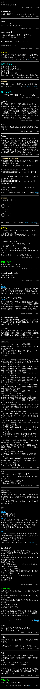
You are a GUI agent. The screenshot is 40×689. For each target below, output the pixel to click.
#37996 (3, 518)
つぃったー (31, 685)
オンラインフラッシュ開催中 (31, 86)
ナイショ (27, 192)
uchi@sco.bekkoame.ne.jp (33, 542)
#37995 (3, 287)
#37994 (3, 300)
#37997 (3, 531)
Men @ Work (31, 59)
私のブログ (36, 620)
